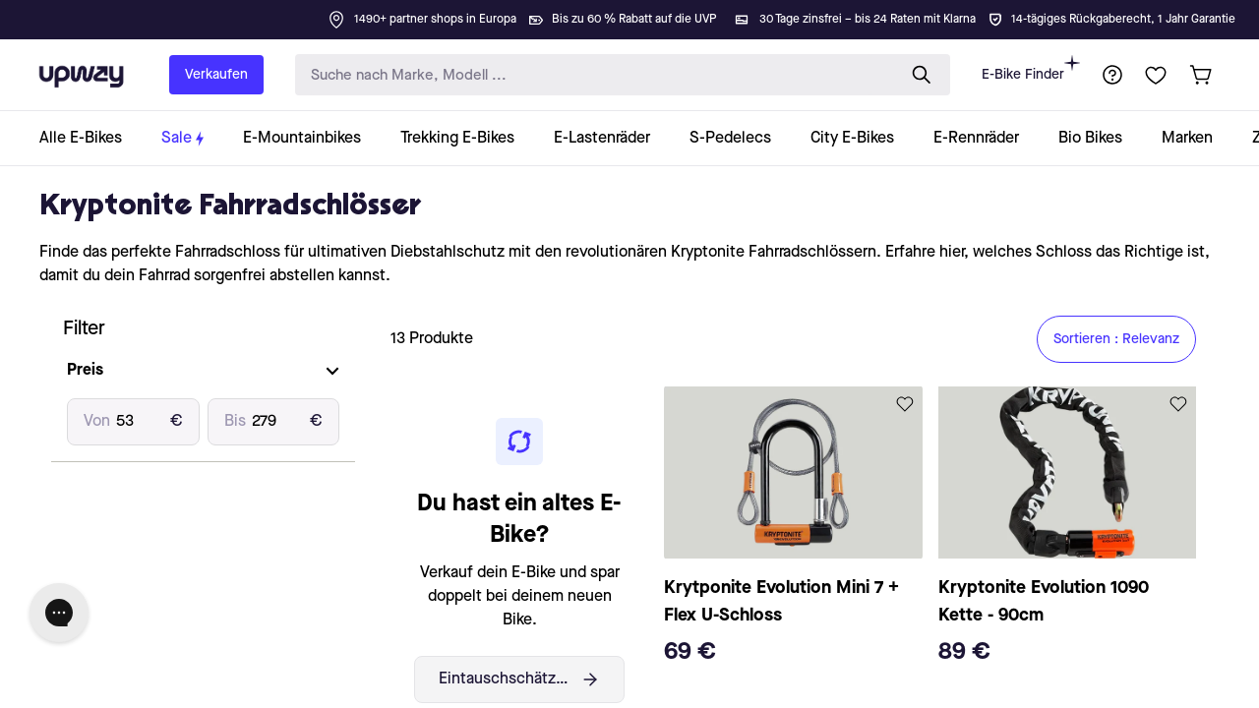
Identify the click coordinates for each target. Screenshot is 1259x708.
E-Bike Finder (1031, 68)
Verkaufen (216, 75)
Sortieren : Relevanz (1116, 339)
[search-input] (591, 75)
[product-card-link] (793, 531)
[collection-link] (90, 138)
